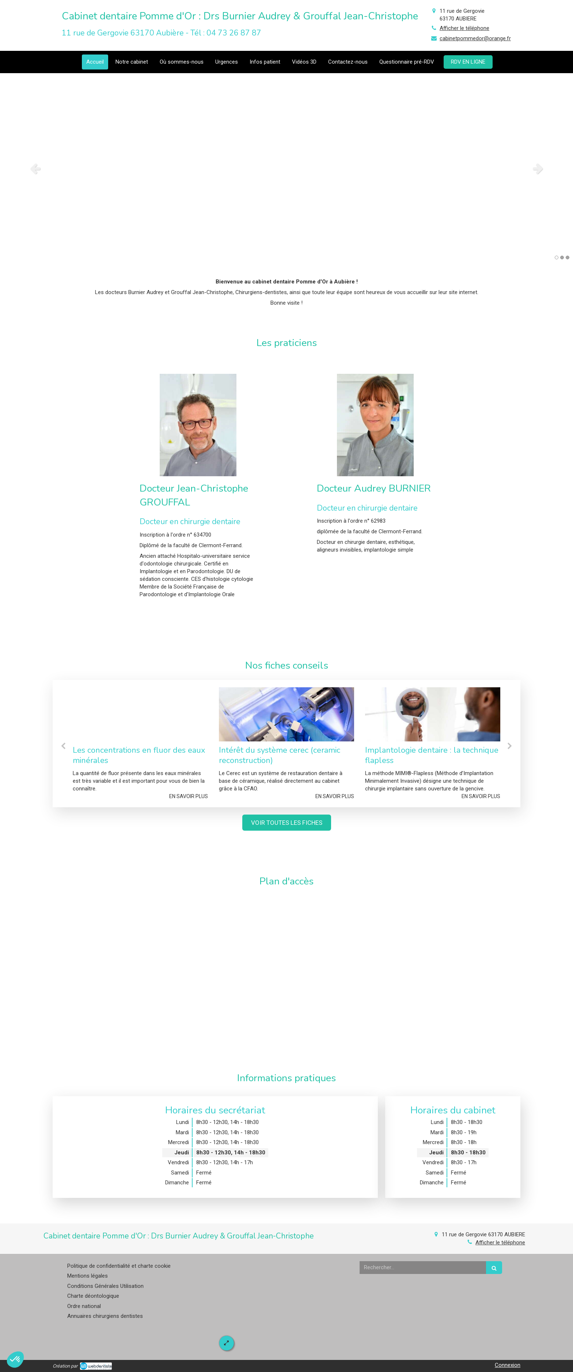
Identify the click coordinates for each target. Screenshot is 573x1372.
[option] (286, 168)
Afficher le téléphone (464, 28)
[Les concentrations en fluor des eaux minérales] (140, 714)
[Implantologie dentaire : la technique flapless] (432, 714)
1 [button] (556, 257)
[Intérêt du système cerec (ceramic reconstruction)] (286, 714)
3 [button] (567, 257)
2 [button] (562, 257)
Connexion (507, 1365)
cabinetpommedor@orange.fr (475, 38)
